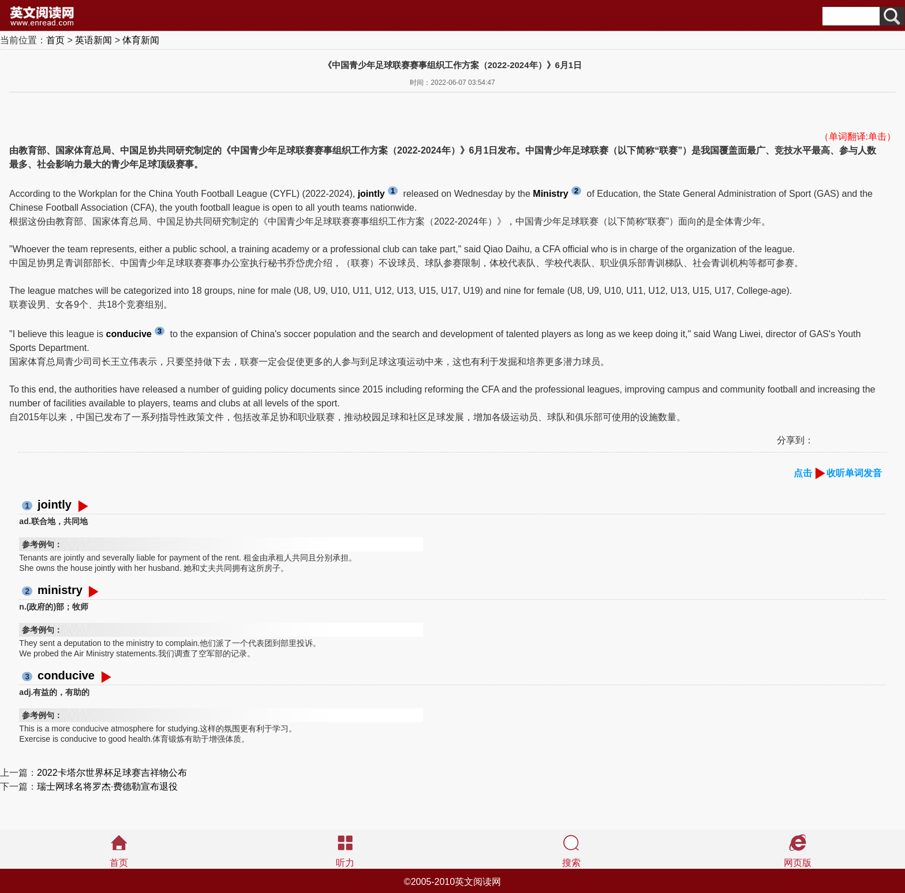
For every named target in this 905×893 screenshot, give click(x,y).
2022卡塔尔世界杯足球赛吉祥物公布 (112, 773)
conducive (66, 675)
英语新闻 (93, 40)
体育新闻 (140, 40)
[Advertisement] (101, 109)
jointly (55, 504)
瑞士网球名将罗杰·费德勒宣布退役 (107, 786)
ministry (60, 590)
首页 (55, 40)
